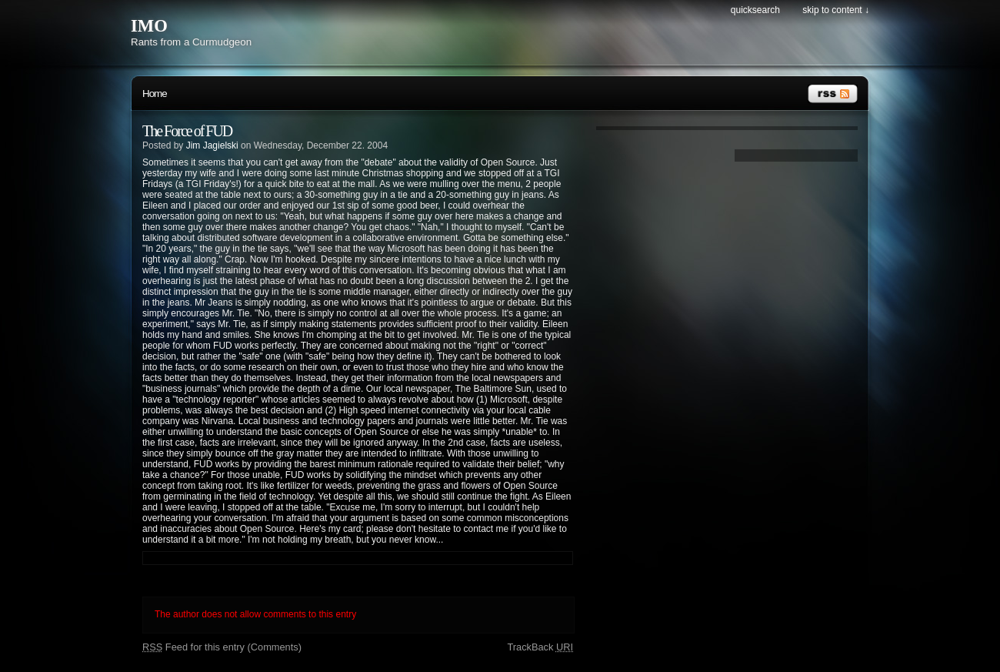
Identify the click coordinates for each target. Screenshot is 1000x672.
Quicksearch (755, 10)
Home (154, 93)
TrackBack (540, 647)
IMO (149, 25)
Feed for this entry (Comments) (222, 647)
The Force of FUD (187, 130)
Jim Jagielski (212, 145)
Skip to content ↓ (835, 10)
